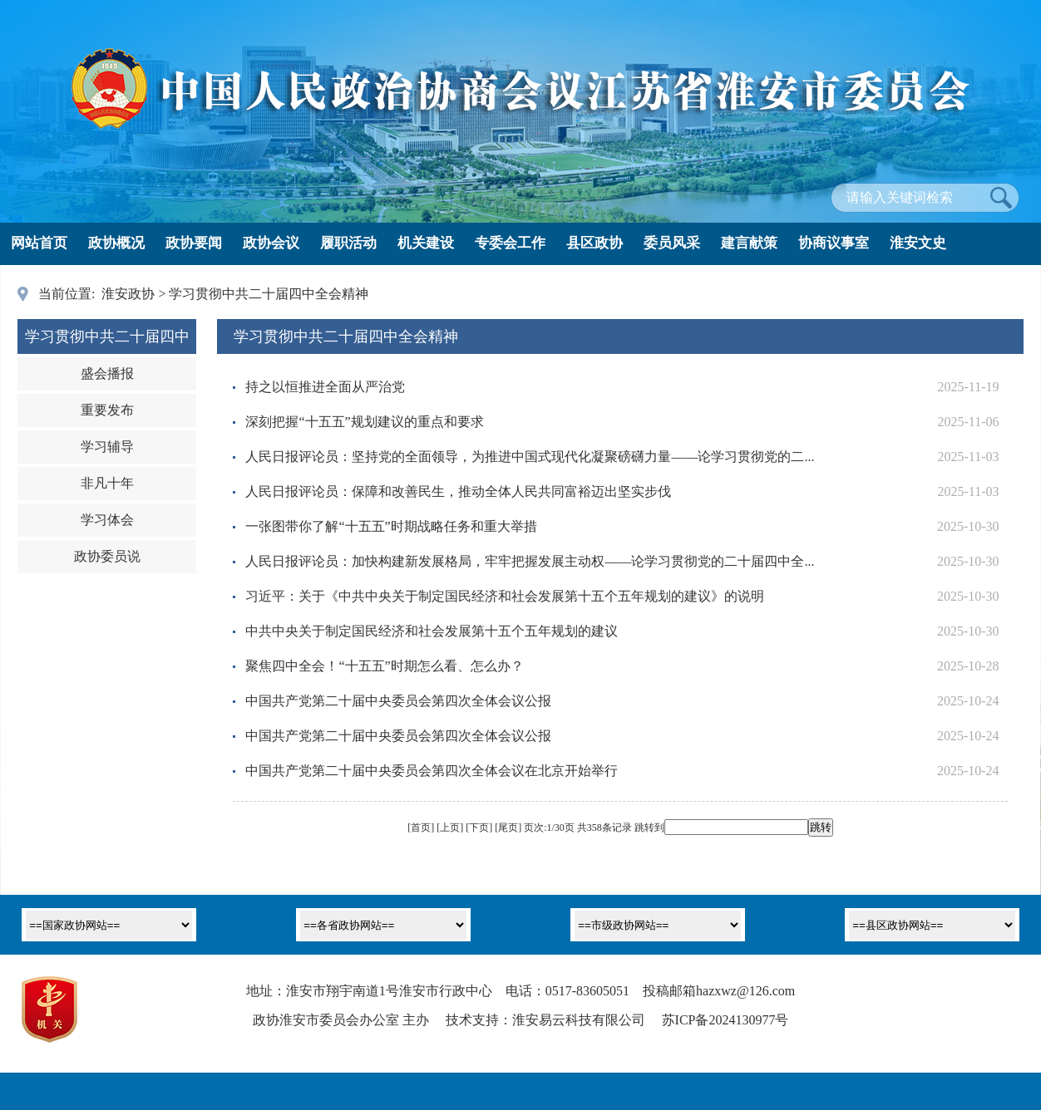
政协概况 (116, 243)
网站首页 (39, 243)
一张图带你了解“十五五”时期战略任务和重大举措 (390, 526)
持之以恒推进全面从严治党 (325, 387)
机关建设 (425, 243)
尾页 (508, 827)
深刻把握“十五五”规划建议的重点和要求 (364, 422)
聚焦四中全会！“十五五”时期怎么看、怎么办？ (384, 666)
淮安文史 (918, 243)
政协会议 (271, 243)
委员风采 (672, 243)
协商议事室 (833, 243)
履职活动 (348, 243)
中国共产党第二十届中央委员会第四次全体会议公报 (398, 701)
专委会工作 (510, 243)
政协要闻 (193, 243)
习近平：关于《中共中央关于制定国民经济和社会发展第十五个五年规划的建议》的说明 (504, 596)
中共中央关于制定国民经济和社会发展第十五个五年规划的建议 (431, 631)
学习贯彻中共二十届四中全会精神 (268, 294)
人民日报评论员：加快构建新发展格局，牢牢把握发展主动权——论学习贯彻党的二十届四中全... (529, 561)
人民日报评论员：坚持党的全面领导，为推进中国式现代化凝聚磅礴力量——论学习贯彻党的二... (529, 456)
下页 (479, 827)
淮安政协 (128, 294)
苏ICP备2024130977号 (725, 1020)
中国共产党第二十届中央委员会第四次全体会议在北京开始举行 (431, 771)
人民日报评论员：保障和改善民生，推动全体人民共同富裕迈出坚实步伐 (458, 491)
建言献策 (749, 243)
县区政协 (594, 243)
